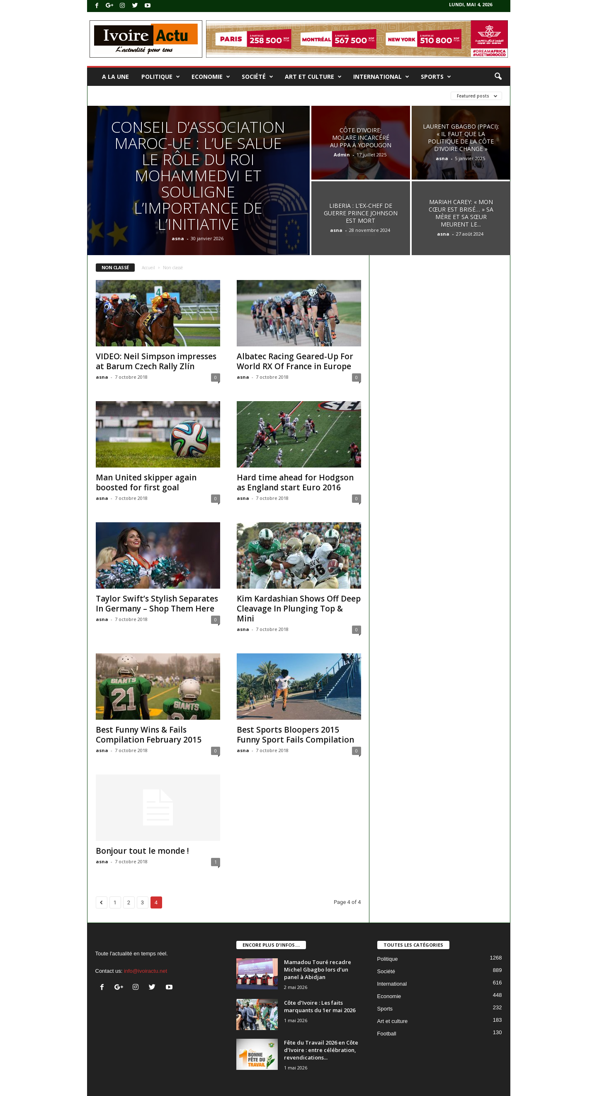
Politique (160, 77)
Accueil (148, 267)
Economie (211, 77)
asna (178, 238)
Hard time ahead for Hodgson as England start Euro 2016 (295, 482)
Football (386, 1033)
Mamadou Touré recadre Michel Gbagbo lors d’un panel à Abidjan (317, 969)
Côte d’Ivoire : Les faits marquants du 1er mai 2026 (319, 1006)
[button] (498, 77)
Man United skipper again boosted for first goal (146, 482)
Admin (342, 154)
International (381, 77)
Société (257, 77)
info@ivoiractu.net (145, 971)
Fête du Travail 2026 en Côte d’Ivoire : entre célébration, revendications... (321, 1050)
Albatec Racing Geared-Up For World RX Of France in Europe (295, 361)
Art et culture (313, 77)
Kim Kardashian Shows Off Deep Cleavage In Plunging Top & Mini (299, 608)
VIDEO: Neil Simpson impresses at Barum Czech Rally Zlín (156, 361)
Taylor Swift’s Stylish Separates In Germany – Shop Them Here (157, 603)
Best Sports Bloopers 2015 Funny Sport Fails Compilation (295, 734)
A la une (115, 76)
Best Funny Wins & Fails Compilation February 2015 (148, 734)
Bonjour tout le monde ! (142, 850)
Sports (436, 77)
